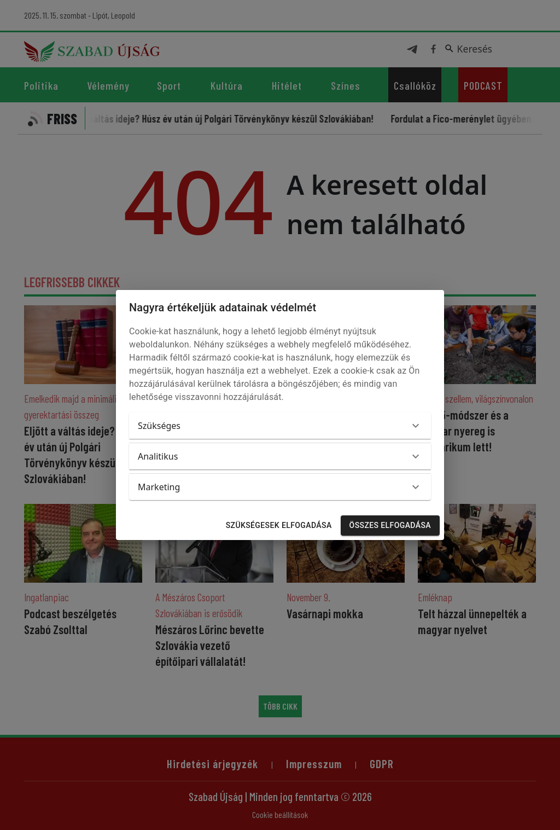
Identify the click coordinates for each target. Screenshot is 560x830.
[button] (280, 426)
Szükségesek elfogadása (278, 525)
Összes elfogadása (390, 525)
